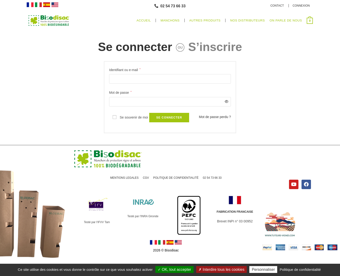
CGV (146, 177)
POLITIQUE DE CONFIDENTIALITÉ (176, 177)
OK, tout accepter (174, 270)
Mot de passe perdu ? (215, 117)
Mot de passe (120, 92)
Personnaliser (263, 270)
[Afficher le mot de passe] (226, 102)
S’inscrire (215, 47)
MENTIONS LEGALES (124, 177)
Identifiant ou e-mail (124, 69)
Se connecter (135, 47)
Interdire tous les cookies (221, 270)
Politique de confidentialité (300, 270)
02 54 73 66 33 (212, 177)
